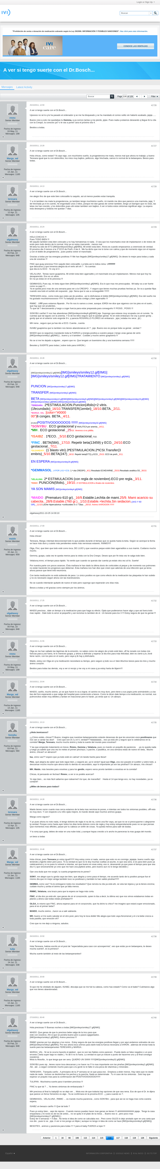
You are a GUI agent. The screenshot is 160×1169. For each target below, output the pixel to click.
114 (93, 1138)
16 (62, 1138)
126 (142, 1138)
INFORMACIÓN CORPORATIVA (99, 1153)
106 (77, 1138)
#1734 (154, 682)
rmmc (12, 118)
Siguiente (153, 1138)
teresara (12, 199)
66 (69, 1138)
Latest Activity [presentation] (24, 87)
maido (12, 538)
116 (109, 1138)
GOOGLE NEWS (123, 1153)
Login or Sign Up (146, 2)
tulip (12, 949)
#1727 (154, 146)
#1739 (154, 977)
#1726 (154, 105)
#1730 (154, 358)
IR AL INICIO (138, 1153)
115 (101, 1138)
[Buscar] (136, 13)
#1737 (154, 849)
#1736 (154, 799)
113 (85, 1138)
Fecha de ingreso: (12, 129)
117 (118, 1138)
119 (134, 1138)
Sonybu (12, 735)
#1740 (154, 1018)
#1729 (154, 227)
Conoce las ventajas (135, 46)
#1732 (154, 601)
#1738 (154, 936)
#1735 (154, 722)
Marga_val (12, 158)
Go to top (152, 1153)
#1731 (154, 526)
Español (10, 1153)
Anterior (47, 1138)
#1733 (154, 641)
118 (126, 1138)
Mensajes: (10, 133)
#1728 (154, 186)
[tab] (24, 87)
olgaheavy (12, 239)
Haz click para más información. (134, 31)
